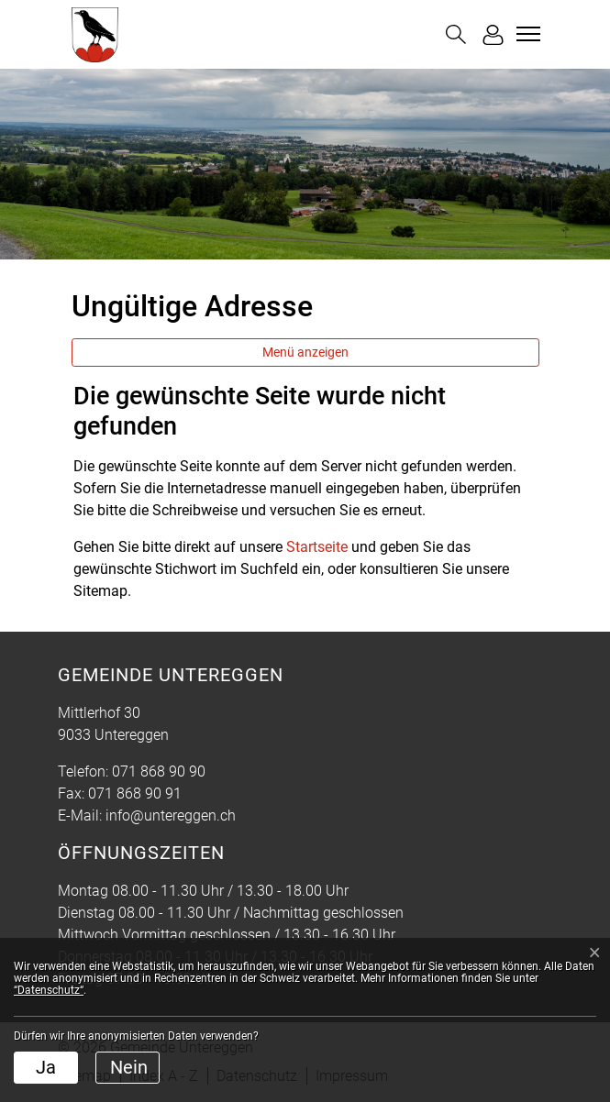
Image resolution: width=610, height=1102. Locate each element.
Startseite (317, 547)
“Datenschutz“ (48, 990)
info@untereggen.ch (170, 815)
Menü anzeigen (305, 352)
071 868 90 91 (135, 793)
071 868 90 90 (158, 771)
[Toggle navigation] (525, 34)
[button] (456, 34)
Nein (129, 1067)
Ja (46, 1067)
